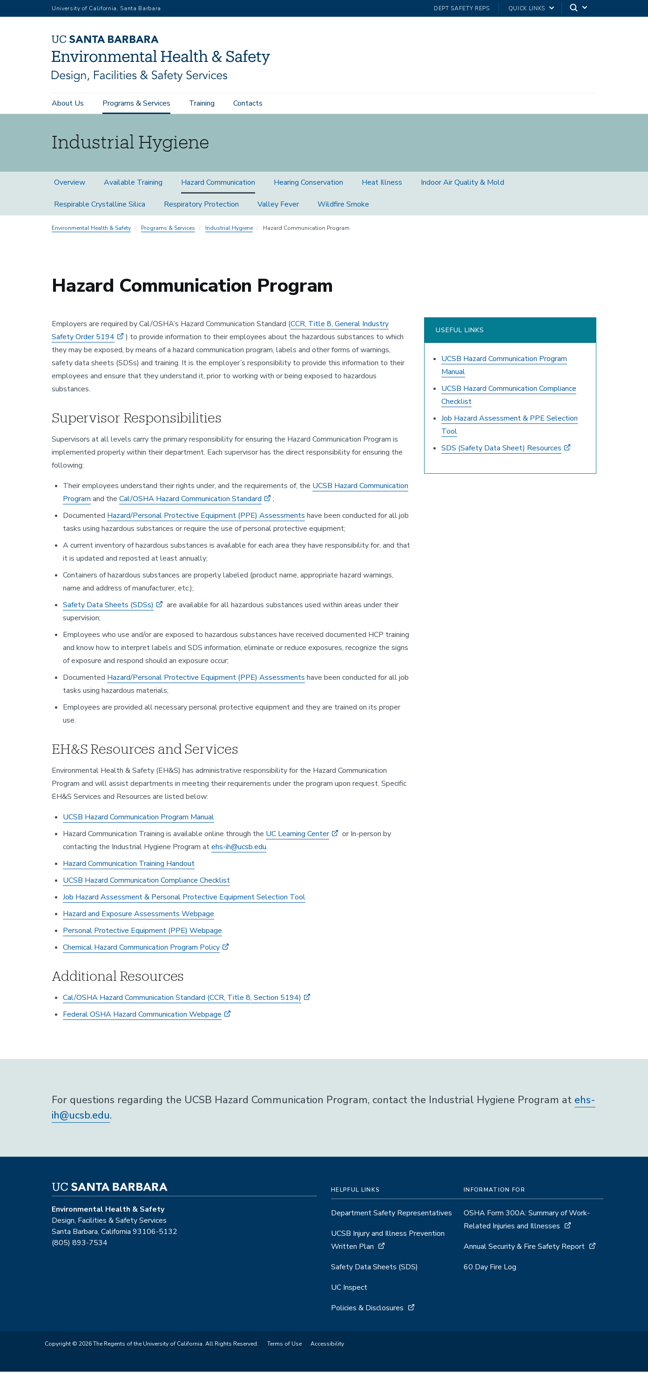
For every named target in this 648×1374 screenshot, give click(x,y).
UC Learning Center (297, 836)
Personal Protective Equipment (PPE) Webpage (142, 933)
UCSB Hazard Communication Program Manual (138, 819)
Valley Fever (278, 206)
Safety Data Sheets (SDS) (374, 1269)
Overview (69, 185)
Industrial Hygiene (229, 230)
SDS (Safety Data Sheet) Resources (501, 450)
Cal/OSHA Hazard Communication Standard (190, 501)
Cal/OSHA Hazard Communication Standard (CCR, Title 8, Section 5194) (182, 1000)
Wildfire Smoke (343, 206)
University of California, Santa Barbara (106, 8)
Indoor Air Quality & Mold (462, 185)
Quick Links (526, 8)
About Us (68, 103)
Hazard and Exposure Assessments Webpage (138, 916)
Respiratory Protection (201, 206)
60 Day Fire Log (490, 1269)
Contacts (248, 103)
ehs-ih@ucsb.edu (238, 849)
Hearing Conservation (308, 185)
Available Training (133, 185)
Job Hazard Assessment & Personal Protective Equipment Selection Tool (184, 899)
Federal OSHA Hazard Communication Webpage (142, 1017)
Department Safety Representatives (391, 1215)
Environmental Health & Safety (91, 230)
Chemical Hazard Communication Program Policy (141, 950)
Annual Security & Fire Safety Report (524, 1249)
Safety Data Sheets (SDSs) (108, 607)
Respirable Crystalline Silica (99, 206)
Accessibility (327, 1346)
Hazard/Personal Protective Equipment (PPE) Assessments (206, 518)
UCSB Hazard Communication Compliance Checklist (146, 883)
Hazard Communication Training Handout (129, 866)
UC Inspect (349, 1290)
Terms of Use (284, 1346)
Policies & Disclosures (367, 1310)
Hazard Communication (218, 185)
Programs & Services (136, 103)
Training (202, 103)
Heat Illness (382, 185)
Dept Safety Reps (462, 8)
